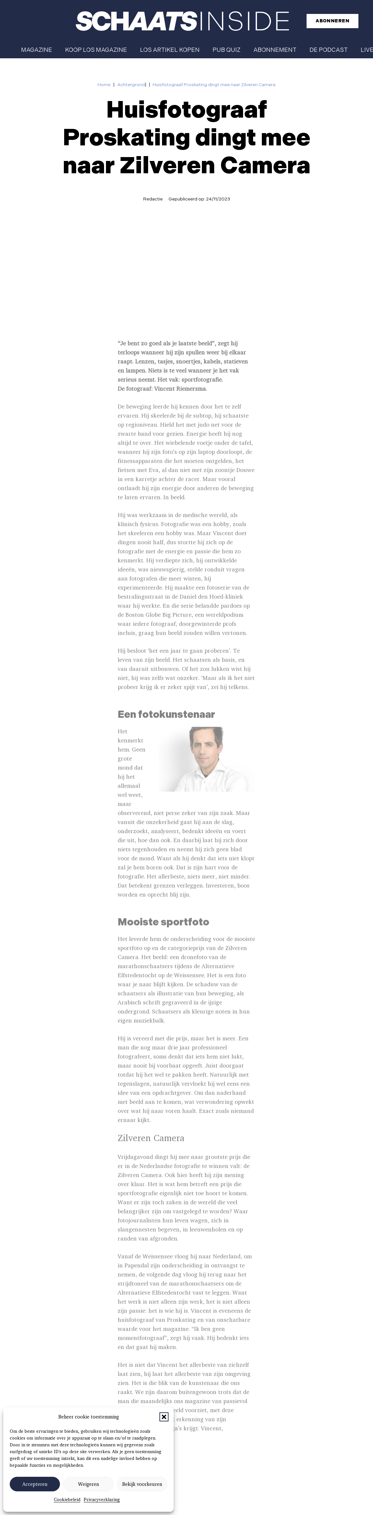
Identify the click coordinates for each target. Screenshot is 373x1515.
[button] (164, 1417)
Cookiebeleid (67, 1499)
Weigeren (88, 1484)
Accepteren (34, 1484)
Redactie (153, 199)
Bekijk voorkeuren (142, 1484)
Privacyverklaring (102, 1499)
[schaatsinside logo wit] (182, 21)
